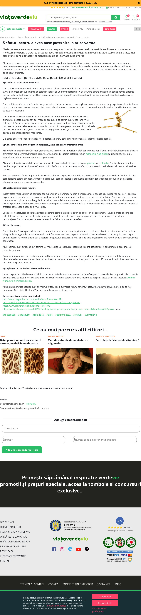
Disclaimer (103, 585)
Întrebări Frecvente (13, 557)
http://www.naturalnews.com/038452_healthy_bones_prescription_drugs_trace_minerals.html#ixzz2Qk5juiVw (58, 309)
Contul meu (112, 7)
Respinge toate (105, 603)
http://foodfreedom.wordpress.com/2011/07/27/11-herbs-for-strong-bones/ (41, 302)
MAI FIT (64, 28)
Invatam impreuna (105, 336)
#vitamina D (91, 315)
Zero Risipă (110, 28)
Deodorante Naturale (60, 21)
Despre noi (126, 7)
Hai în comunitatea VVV (15, 542)
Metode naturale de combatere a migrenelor (68, 341)
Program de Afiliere (13, 547)
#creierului (24, 315)
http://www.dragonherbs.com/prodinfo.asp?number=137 (32, 299)
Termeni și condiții (32, 585)
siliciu (105, 153)
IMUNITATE (78, 28)
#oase (49, 315)
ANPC (118, 585)
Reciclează (6, 552)
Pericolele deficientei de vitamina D (118, 340)
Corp (2, 336)
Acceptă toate (105, 596)
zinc (99, 153)
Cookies (53, 585)
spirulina (91, 163)
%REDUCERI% (36, 28)
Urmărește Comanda (13, 537)
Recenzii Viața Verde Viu (15, 532)
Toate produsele (12, 28)
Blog (137, 28)
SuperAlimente (87, 21)
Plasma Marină (105, 21)
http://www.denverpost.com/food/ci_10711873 (26, 305)
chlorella (104, 163)
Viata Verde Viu (7, 37)
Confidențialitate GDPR (78, 585)
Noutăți (51, 28)
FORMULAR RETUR (10, 528)
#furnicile (38, 315)
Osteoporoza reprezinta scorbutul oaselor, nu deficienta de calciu (20, 341)
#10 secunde (9, 315)
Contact (137, 7)
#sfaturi (77, 315)
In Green (75, 21)
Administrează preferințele (99, 610)
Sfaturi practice (56, 336)
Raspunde (31, 404)
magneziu (91, 153)
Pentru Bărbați (93, 28)
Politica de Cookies (56, 605)
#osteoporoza (62, 315)
